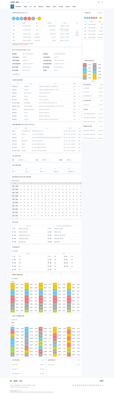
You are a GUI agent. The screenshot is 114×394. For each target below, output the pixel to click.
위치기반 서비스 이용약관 (26, 385)
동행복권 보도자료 (87, 126)
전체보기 (93, 81)
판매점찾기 (48, 6)
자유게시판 (61, 6)
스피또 (27, 2)
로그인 (99, 2)
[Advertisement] (93, 48)
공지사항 (85, 109)
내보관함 (74, 6)
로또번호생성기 (18, 6)
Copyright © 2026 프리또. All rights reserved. (19, 387)
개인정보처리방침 (17, 385)
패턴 (35, 6)
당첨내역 (25, 6)
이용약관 (11, 385)
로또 (17, 2)
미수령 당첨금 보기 (16, 74)
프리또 (13, 2)
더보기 (43, 360)
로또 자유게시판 (15, 360)
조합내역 (54, 6)
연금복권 (22, 2)
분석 (30, 6)
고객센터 (101, 381)
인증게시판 (68, 6)
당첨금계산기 (40, 6)
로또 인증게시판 (51, 360)
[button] (102, 2)
